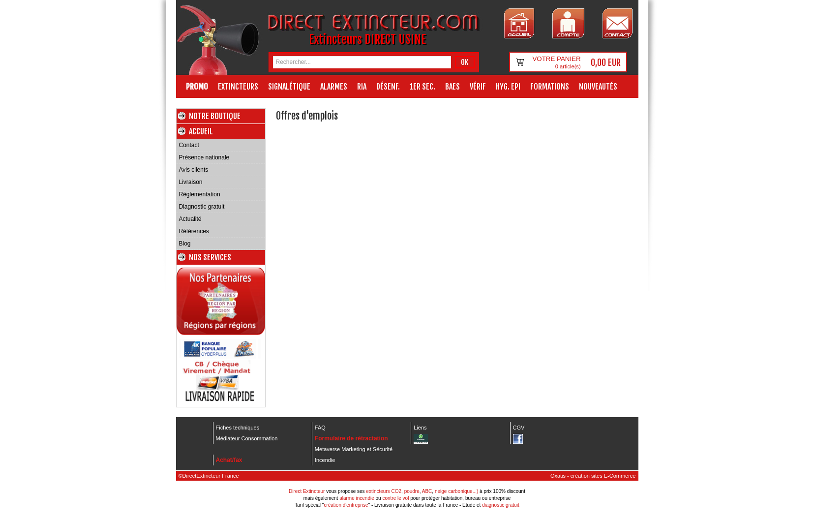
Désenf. (388, 87)
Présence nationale (204, 157)
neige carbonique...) (456, 491)
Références (194, 231)
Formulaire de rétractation (351, 438)
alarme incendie (356, 498)
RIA (361, 87)
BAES (452, 87)
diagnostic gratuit (500, 505)
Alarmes (333, 87)
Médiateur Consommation (247, 438)
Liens (420, 427)
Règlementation (199, 194)
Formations (549, 87)
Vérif (478, 87)
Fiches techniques (238, 427)
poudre (412, 491)
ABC (427, 491)
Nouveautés (598, 87)
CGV (519, 427)
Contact (189, 145)
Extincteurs (238, 87)
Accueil (201, 131)
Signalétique (289, 87)
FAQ (320, 427)
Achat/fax (229, 460)
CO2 (397, 491)
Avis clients (194, 169)
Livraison (191, 182)
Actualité (190, 218)
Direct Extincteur (307, 491)
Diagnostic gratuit (202, 206)
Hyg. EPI (508, 87)
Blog (185, 243)
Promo (197, 87)
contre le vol (395, 498)
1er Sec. (422, 87)
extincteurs (378, 491)
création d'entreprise (346, 505)
